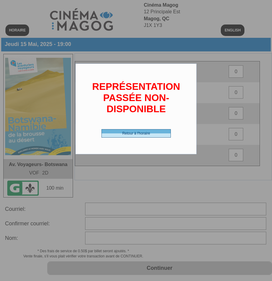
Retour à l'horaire (136, 133)
